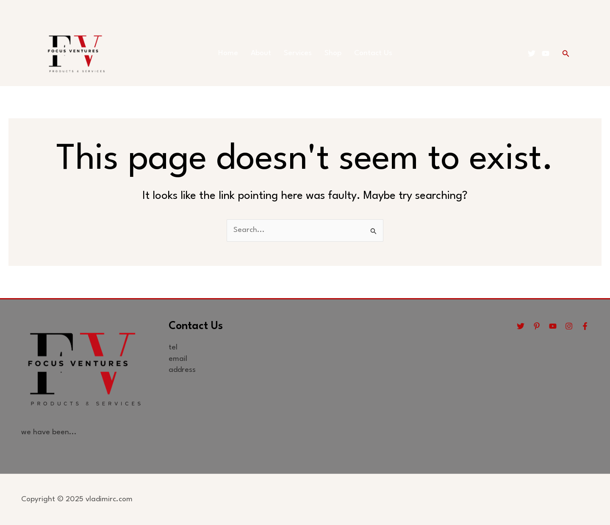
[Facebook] (585, 326)
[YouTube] (545, 53)
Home (228, 53)
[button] (566, 53)
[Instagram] (569, 326)
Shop (332, 53)
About (261, 53)
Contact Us (373, 53)
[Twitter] (531, 53)
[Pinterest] (537, 326)
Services (298, 53)
